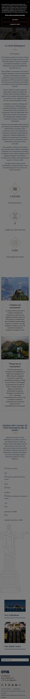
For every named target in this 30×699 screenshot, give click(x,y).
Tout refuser (15, 18)
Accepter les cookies (15, 22)
